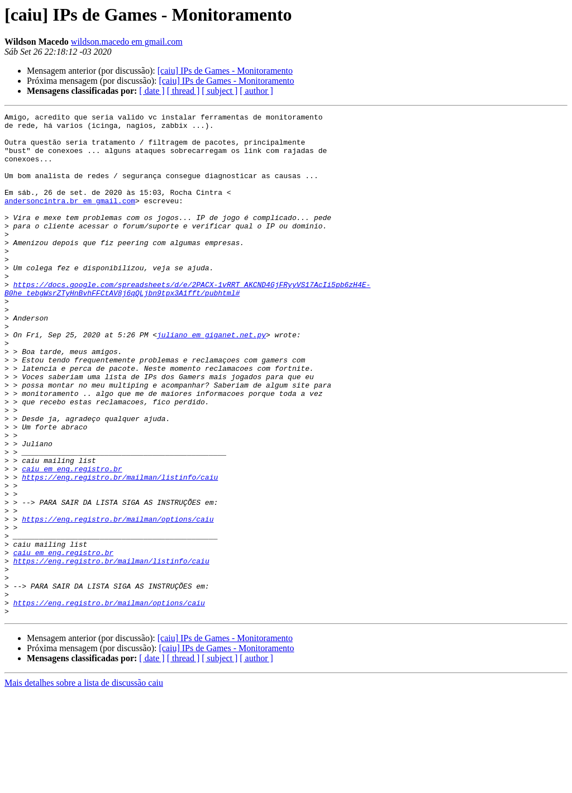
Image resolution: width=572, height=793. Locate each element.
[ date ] (151, 90)
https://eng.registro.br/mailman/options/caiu (117, 601)
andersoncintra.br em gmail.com (69, 219)
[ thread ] (183, 90)
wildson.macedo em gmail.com (127, 41)
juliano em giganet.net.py (211, 380)
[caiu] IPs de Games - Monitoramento (225, 70)
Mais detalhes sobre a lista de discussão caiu (83, 783)
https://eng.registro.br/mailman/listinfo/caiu (120, 551)
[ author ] (256, 90)
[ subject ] (219, 90)
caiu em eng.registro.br (72, 541)
